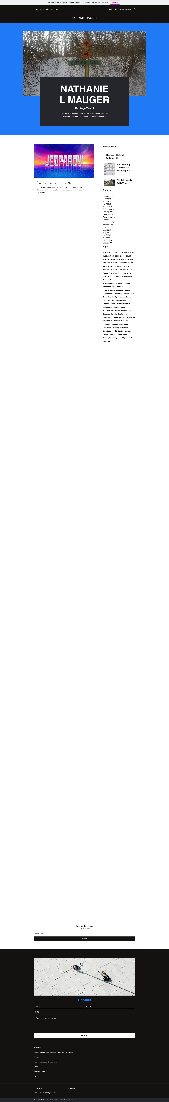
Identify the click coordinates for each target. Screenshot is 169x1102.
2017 (121, 256)
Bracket (116, 307)
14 (113, 256)
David (115, 331)
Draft (125, 334)
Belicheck (129, 297)
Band (132, 293)
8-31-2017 (114, 269)
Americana (119, 287)
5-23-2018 (114, 263)
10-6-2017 (131, 252)
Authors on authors (122, 293)
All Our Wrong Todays (111, 276)
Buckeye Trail (126, 310)
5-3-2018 (131, 263)
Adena (105, 273)
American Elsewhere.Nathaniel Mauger (117, 283)
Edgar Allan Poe (128, 338)
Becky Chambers (118, 297)
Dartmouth (124, 327)
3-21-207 (128, 256)
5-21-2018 (106, 263)
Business (106, 314)
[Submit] (84, 938)
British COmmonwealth (111, 310)
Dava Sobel (107, 331)
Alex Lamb (113, 273)
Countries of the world (120, 324)
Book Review (108, 307)
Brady (123, 307)
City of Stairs (107, 321)
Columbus (106, 324)
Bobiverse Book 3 (109, 304)
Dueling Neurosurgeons (111, 338)
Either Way (107, 341)
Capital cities (123, 314)
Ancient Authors (109, 290)
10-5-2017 (123, 252)
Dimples (119, 334)
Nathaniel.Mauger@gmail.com (120, 9)
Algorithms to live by (125, 273)
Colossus (126, 321)
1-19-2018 (114, 252)
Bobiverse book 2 (123, 304)
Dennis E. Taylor (109, 334)
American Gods (108, 287)
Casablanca (107, 317)
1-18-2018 (106, 252)
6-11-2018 (117, 266)
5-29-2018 (123, 263)
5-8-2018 (106, 266)
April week (120, 290)
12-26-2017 (107, 256)
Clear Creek (118, 321)
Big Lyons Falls (108, 300)
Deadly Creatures (124, 331)
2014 (117, 256)
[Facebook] (134, 9)
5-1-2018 (106, 259)
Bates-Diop (107, 297)
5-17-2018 (122, 259)
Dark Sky (116, 327)
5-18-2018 (130, 259)
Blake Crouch (121, 300)
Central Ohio (117, 317)
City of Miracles (129, 317)
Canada (114, 314)
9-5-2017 (130, 269)
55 (111, 266)
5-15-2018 (114, 259)
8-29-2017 (106, 269)
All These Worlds (126, 276)
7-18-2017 (125, 266)
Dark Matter (107, 327)
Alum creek (107, 280)
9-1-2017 (123, 269)
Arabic (127, 290)
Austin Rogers (108, 293)
